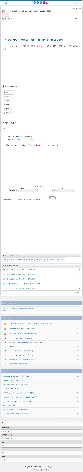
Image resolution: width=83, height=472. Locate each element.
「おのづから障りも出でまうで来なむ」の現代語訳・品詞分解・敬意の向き (32, 323)
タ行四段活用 (50, 259)
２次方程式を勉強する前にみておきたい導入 (16, 384)
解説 (37, 259)
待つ (62, 259)
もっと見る (77, 292)
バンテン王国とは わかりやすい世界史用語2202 (17, 401)
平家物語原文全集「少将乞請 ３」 (13, 380)
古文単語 (30, 259)
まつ (57, 259)
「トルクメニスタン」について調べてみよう (23, 355)
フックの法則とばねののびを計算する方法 (22, 338)
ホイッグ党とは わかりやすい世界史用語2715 (23, 333)
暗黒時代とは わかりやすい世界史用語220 (22, 359)
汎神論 (12, 346)
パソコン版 (45, 470)
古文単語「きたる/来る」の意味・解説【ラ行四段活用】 (26, 342)
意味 (42, 259)
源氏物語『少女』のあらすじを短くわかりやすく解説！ (19, 393)
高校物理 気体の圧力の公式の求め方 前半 (22, 328)
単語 (4, 259)
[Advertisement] (41, 26)
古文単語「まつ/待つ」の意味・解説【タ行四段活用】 (37, 310)
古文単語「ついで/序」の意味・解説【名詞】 (16, 409)
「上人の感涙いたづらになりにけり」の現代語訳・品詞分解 (20, 397)
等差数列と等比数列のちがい (18, 363)
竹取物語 (11, 259)
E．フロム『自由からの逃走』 (11, 388)
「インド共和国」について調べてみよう (21, 351)
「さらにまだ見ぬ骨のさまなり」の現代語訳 (16, 414)
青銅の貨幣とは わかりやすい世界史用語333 (16, 376)
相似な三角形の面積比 (9, 405)
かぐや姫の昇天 (19, 136)
